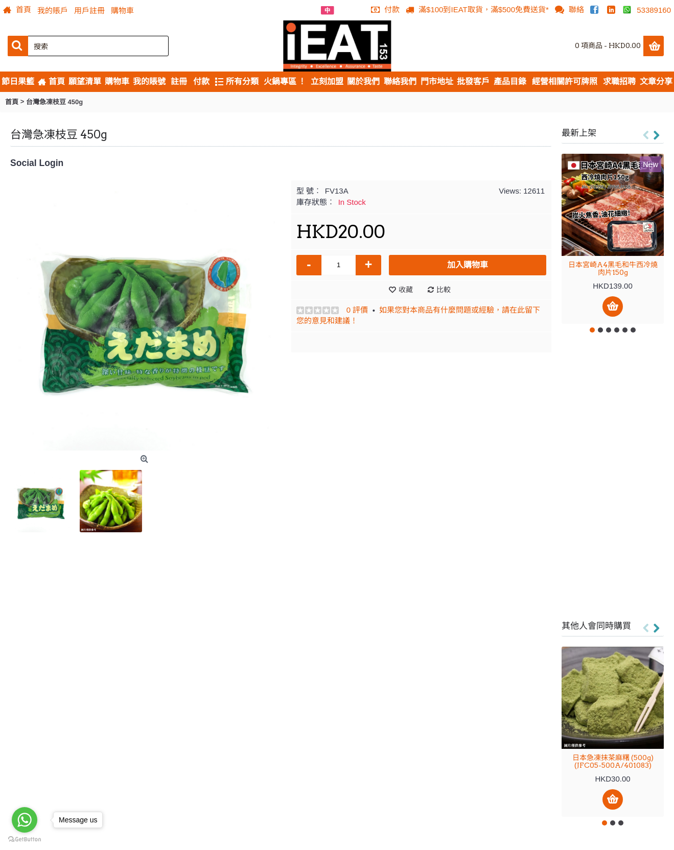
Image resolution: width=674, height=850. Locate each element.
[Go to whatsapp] (24, 820)
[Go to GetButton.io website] (24, 839)
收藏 (406, 290)
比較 (443, 290)
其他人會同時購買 (596, 626)
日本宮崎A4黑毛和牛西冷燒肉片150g (613, 268)
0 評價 (357, 309)
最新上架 (579, 133)
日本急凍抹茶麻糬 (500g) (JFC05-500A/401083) (613, 761)
